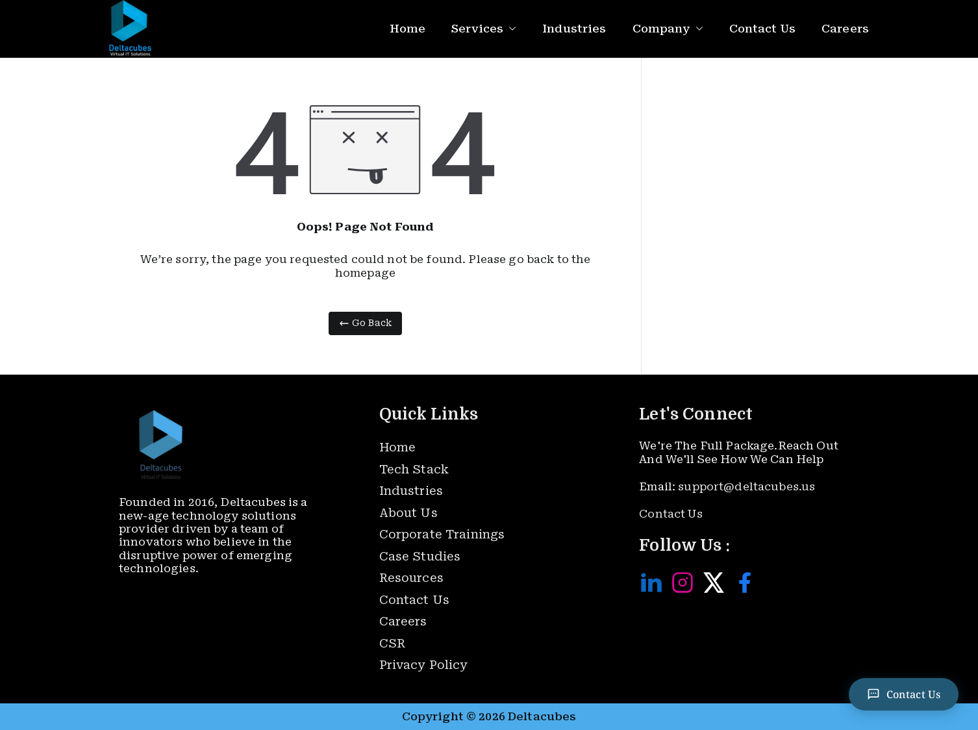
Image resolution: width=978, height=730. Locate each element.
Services (483, 29)
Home (408, 28)
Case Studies (420, 556)
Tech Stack (414, 469)
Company (668, 29)
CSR (392, 643)
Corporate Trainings (442, 534)
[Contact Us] (903, 694)
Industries (574, 28)
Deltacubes (542, 716)
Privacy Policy (423, 665)
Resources (411, 578)
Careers (845, 28)
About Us (408, 513)
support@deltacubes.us (746, 486)
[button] (509, 29)
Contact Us (762, 28)
